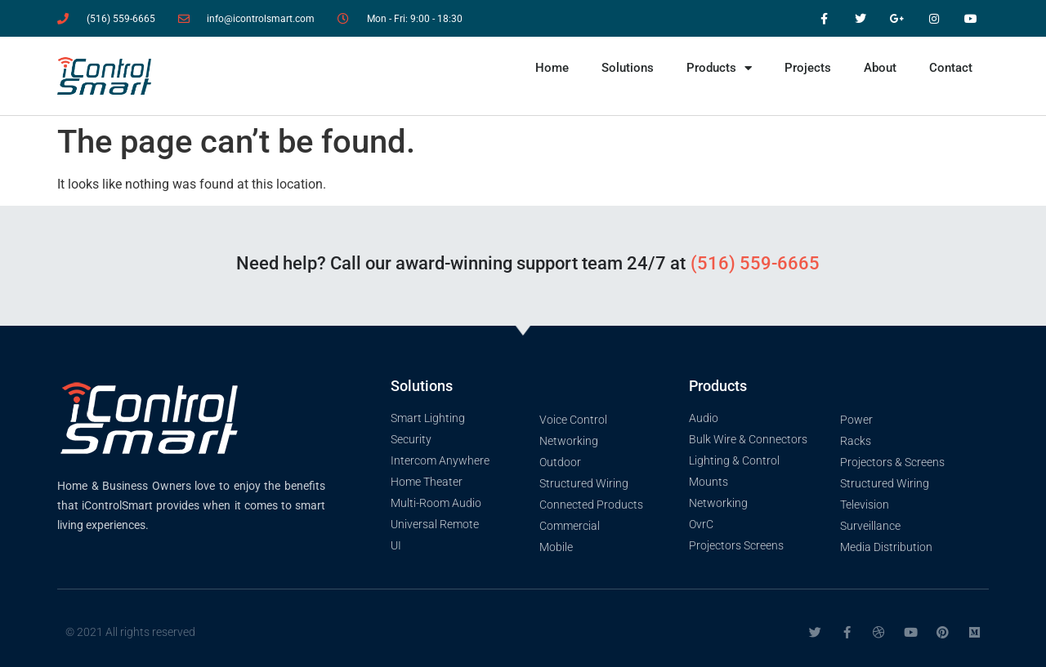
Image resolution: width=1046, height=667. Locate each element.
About (880, 67)
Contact (950, 67)
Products (719, 68)
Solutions (627, 67)
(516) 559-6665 (755, 263)
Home (552, 67)
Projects (807, 67)
